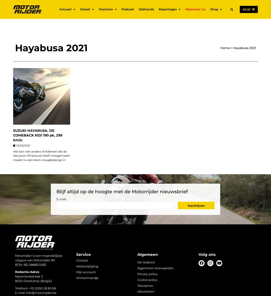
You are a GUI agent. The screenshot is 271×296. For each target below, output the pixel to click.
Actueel (67, 9)
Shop (216, 9)
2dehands (146, 9)
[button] (231, 9)
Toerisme (108, 9)
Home (225, 35)
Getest (87, 9)
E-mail (61, 186)
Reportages (169, 9)
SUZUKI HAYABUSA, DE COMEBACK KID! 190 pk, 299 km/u (37, 122)
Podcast (127, 9)
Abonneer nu (195, 9)
